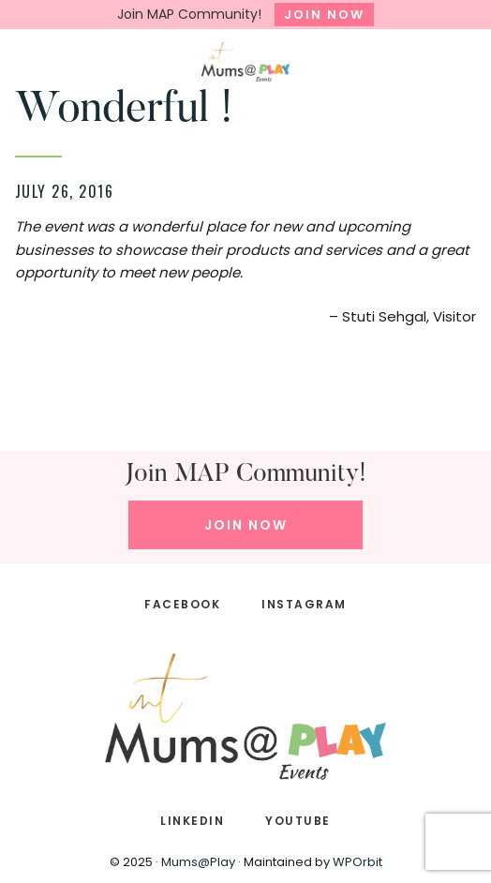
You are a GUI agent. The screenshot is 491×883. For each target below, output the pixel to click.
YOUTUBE (298, 821)
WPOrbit (357, 862)
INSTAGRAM (304, 604)
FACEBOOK (182, 604)
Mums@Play (198, 862)
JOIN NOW (324, 14)
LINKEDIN (192, 821)
